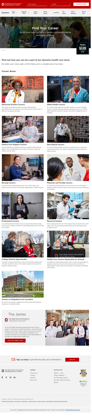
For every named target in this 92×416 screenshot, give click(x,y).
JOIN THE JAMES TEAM (15, 340)
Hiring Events (33, 373)
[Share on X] (6, 377)
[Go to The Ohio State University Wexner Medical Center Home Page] (12, 4)
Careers (3, 50)
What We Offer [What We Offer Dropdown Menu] (24, 12)
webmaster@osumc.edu (73, 410)
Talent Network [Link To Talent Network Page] (73, 12)
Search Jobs (81, 4)
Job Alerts (33, 378)
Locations (32, 375)
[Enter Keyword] (36, 4)
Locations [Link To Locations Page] (56, 12)
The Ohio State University (61, 378)
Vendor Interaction (41, 401)
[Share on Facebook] (2, 377)
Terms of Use (18, 401)
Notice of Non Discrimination (60, 401)
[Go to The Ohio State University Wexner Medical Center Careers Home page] (5, 13)
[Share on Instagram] (10, 377)
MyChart (56, 382)
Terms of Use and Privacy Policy (83, 385)
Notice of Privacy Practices (8, 401)
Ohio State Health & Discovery (62, 380)
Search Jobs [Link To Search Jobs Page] (84, 12)
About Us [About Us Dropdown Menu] (13, 12)
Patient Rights (50, 401)
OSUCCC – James (58, 373)
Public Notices (24, 401)
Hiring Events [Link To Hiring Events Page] (45, 12)
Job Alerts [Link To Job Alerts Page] (64, 12)
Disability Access (33, 401)
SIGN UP (72, 359)
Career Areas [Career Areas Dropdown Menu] (35, 12)
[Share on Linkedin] (14, 377)
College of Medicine (59, 375)
